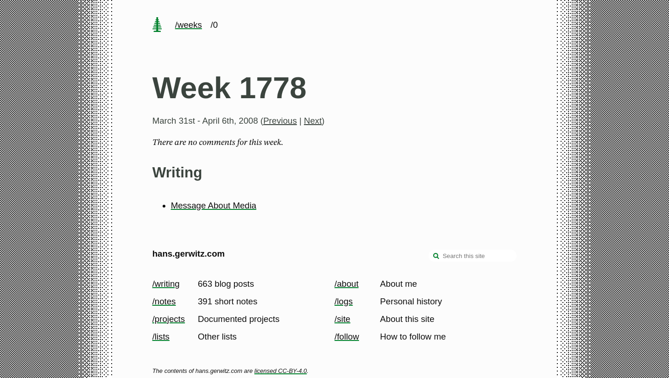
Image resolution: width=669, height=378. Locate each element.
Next (313, 121)
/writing (166, 284)
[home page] (157, 25)
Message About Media (214, 205)
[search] (436, 257)
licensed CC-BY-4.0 (280, 370)
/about (346, 284)
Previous (280, 121)
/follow (346, 336)
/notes (164, 301)
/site (342, 319)
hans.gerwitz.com (188, 253)
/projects (168, 319)
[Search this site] (473, 256)
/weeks (188, 25)
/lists (161, 336)
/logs (343, 301)
